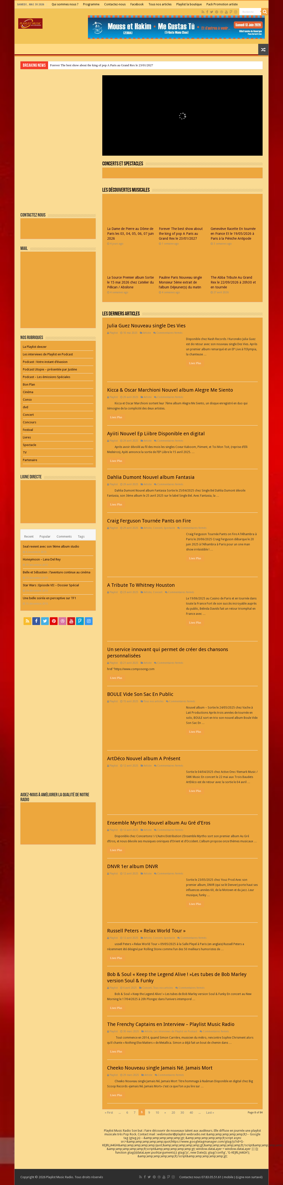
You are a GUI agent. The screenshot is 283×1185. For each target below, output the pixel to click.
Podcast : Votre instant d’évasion (45, 362)
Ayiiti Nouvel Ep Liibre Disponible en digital (156, 433)
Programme (91, 4)
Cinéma (28, 392)
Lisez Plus (195, 363)
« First (109, 1112)
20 (173, 1112)
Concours (29, 422)
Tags (81, 536)
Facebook (137, 4)
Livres (27, 437)
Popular (45, 536)
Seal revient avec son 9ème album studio (51, 546)
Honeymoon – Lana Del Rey (41, 559)
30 (182, 1112)
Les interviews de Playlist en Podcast (175, 1031)
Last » (210, 1112)
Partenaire (30, 460)
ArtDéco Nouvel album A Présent (143, 758)
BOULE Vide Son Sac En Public (140, 694)
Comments (64, 536)
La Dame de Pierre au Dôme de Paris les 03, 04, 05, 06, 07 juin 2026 (130, 233)
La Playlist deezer (35, 347)
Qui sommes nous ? (65, 4)
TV (24, 452)
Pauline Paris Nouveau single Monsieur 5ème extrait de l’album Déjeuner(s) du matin (180, 282)
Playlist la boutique (189, 4)
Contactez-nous (115, 4)
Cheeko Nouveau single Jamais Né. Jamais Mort (160, 1068)
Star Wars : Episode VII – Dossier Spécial (51, 585)
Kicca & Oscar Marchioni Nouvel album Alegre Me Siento (170, 390)
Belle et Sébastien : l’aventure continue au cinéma (56, 572)
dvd (25, 407)
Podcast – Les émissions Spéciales (46, 377)
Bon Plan (29, 384)
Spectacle (169, 527)
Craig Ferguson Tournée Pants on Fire (149, 521)
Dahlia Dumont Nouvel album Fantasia (151, 477)
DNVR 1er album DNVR (132, 866)
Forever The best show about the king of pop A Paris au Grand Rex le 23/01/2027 (101, 65)
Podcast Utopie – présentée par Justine (50, 369)
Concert (158, 527)
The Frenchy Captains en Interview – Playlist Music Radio (170, 1024)
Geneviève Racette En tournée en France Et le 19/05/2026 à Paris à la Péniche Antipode (233, 233)
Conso (27, 399)
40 (191, 1112)
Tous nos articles (160, 4)
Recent (29, 536)
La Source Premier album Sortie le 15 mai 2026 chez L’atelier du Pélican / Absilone (130, 282)
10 (157, 1112)
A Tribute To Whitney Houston (141, 585)
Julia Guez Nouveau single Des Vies (146, 326)
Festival (28, 430)
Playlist (114, 332)
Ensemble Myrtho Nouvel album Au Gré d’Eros (158, 823)
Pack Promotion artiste (222, 4)
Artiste (147, 332)
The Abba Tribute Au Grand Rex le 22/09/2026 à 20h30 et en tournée (233, 282)
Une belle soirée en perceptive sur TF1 (49, 598)
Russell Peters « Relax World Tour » (146, 931)
